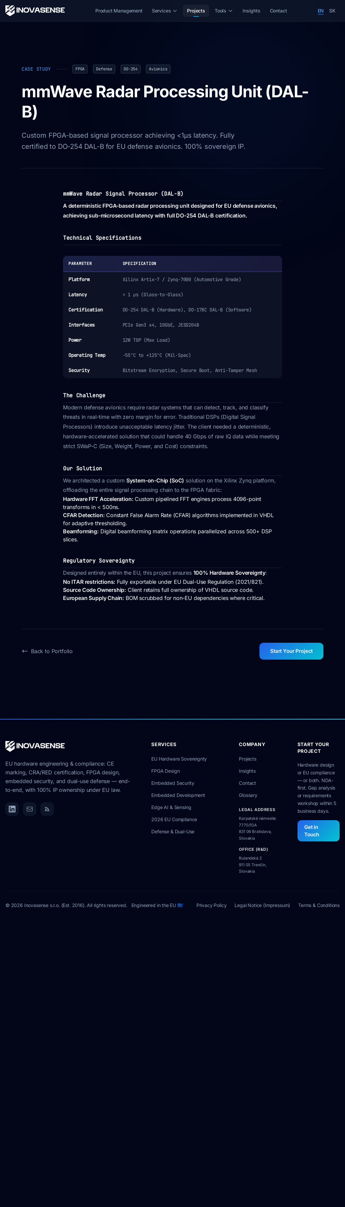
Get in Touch (311, 831)
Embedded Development (178, 795)
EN (321, 10)
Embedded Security (172, 783)
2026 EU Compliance (174, 819)
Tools (224, 10)
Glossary (248, 795)
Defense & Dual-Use (172, 831)
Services (165, 10)
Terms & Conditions (319, 905)
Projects (196, 12)
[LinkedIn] (12, 809)
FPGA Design (165, 771)
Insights (251, 10)
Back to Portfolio (47, 651)
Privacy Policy (211, 905)
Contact (278, 10)
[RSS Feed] (47, 809)
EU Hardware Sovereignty (179, 759)
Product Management (119, 10)
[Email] (29, 809)
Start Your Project (291, 651)
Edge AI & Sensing (171, 807)
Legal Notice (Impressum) (262, 905)
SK (332, 10)
